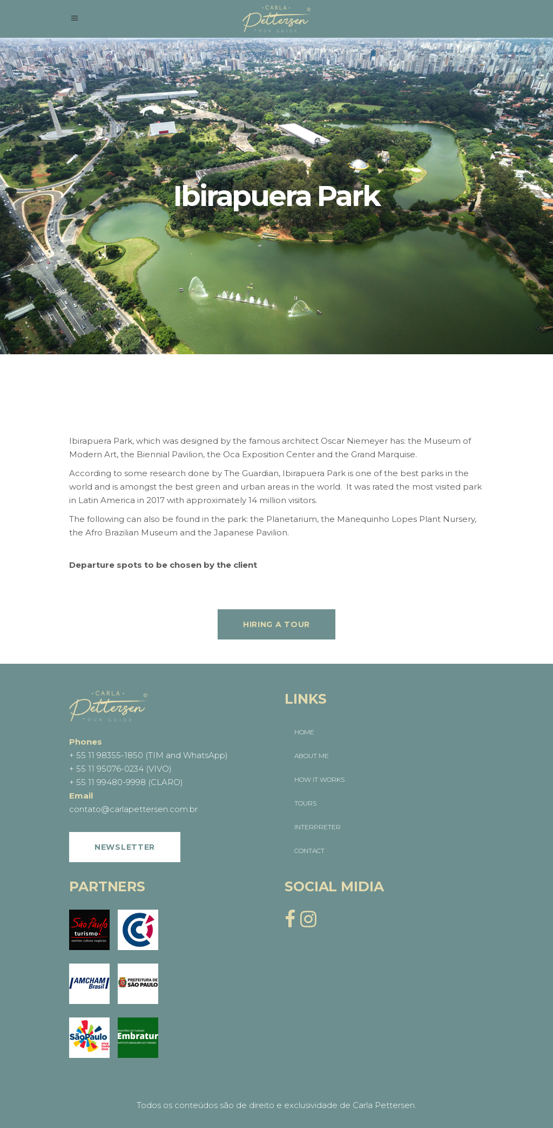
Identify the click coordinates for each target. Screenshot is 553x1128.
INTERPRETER (317, 827)
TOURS (305, 803)
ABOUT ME (311, 756)
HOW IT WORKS (319, 779)
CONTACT (309, 851)
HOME (304, 732)
